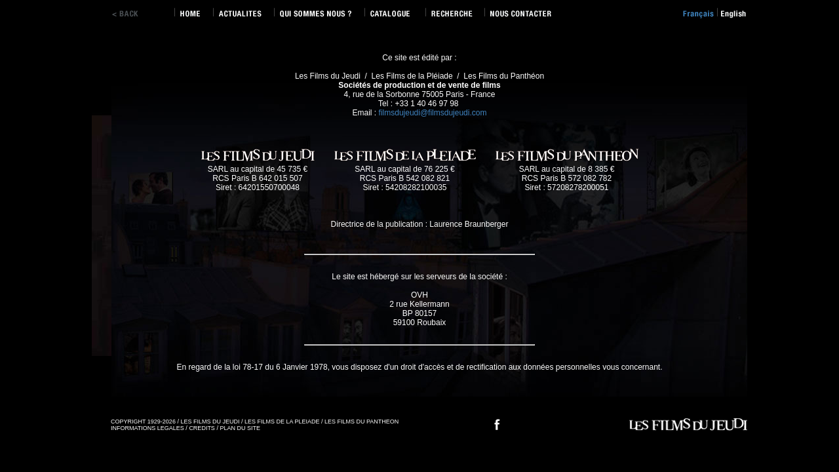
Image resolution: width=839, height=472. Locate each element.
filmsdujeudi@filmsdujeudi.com (433, 112)
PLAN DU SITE (240, 428)
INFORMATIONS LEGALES (147, 428)
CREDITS (202, 428)
